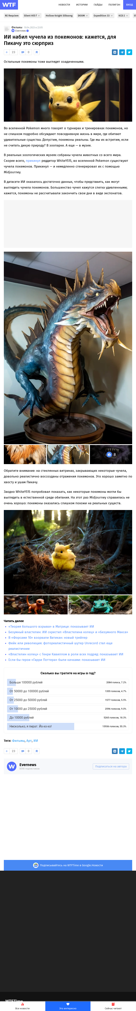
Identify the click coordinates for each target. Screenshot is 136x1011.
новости (64, 4)
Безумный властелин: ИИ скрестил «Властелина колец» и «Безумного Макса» (68, 632)
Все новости (22, 1006)
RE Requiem (12, 15)
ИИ (35, 741)
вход (129, 4)
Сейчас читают (113, 1006)
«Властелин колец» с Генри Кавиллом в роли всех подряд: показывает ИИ (65, 654)
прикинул (33, 161)
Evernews (28, 764)
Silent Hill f (32, 15)
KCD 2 (124, 15)
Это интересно (67, 1006)
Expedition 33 (103, 15)
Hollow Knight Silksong (59, 15)
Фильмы (16, 27)
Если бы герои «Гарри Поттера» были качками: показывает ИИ (56, 660)
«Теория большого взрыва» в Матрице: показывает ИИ (51, 627)
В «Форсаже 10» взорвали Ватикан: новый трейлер (47, 638)
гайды (98, 4)
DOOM (83, 15)
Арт (29, 741)
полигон (114, 4)
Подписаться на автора (111, 766)
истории (82, 4)
